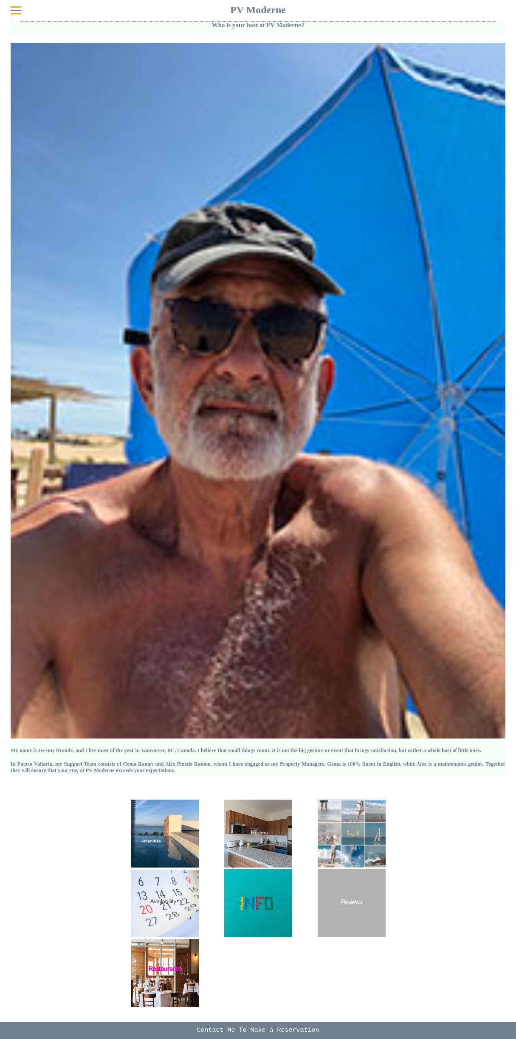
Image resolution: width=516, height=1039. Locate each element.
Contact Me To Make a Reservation (258, 1030)
